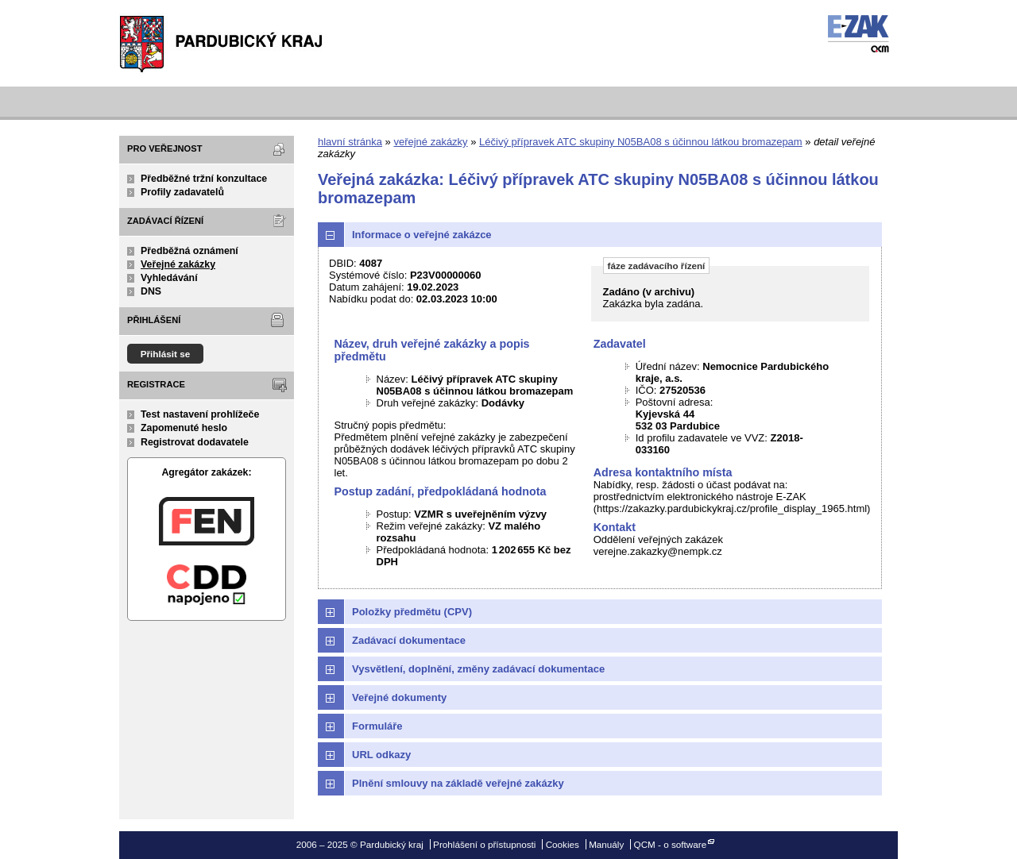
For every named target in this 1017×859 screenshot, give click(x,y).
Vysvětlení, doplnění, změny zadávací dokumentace (478, 669)
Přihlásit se (166, 354)
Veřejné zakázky (178, 264)
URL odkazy (381, 755)
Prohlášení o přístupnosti (484, 844)
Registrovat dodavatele (195, 442)
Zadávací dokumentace (409, 640)
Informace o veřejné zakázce (422, 235)
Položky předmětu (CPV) (412, 612)
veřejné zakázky (430, 142)
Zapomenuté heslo (184, 427)
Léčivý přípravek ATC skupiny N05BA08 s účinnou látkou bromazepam (640, 142)
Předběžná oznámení (189, 250)
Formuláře (377, 726)
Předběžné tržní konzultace (204, 178)
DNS (151, 291)
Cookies (562, 844)
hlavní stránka (350, 142)
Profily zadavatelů (182, 192)
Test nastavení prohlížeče (200, 414)
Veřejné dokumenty (399, 697)
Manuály (606, 844)
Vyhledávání (169, 277)
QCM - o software (670, 844)
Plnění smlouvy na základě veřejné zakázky (458, 783)
